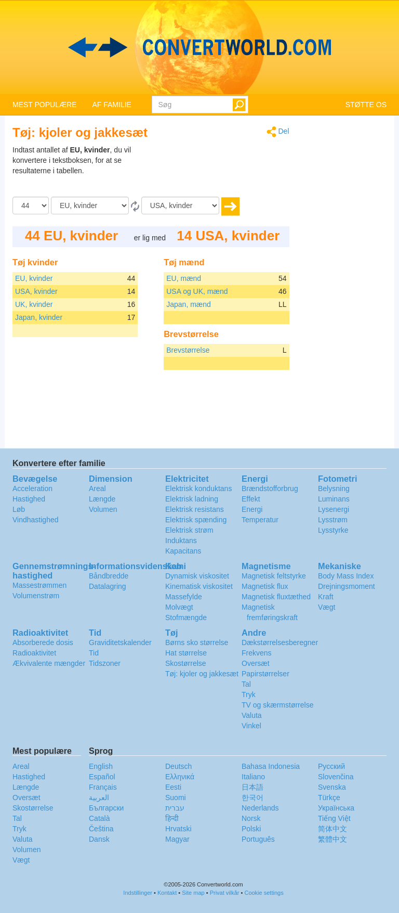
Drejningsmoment (346, 586)
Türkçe (329, 797)
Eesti (173, 787)
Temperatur (260, 520)
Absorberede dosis (42, 642)
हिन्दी (172, 818)
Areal (97, 488)
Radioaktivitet (34, 653)
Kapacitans (183, 551)
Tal (246, 684)
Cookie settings (263, 893)
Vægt (326, 607)
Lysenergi (333, 509)
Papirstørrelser (265, 674)
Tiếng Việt (334, 818)
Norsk (251, 818)
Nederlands (260, 808)
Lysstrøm (333, 520)
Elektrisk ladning (191, 499)
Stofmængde (186, 617)
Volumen (103, 509)
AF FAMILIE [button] (111, 104)
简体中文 (332, 829)
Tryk (249, 694)
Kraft (326, 597)
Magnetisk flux (265, 586)
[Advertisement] (224, 171)
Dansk (99, 839)
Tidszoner (105, 663)
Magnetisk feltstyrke (274, 576)
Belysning (334, 488)
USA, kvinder (36, 291)
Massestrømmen (39, 585)
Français (103, 787)
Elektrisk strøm (189, 530)
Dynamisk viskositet (197, 576)
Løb (18, 509)
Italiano (253, 777)
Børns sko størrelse (196, 642)
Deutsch (178, 766)
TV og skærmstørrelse (277, 705)
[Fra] (90, 205)
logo (199, 47)
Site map (193, 893)
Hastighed (28, 499)
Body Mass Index (346, 576)
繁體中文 (332, 839)
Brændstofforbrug (270, 488)
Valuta (252, 715)
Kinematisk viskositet (199, 586)
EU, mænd (183, 278)
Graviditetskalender (120, 642)
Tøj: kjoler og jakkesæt (201, 674)
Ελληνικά (179, 777)
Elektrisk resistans (194, 509)
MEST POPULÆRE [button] (44, 104)
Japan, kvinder (38, 317)
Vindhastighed (35, 520)
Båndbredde (108, 576)
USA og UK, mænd (197, 291)
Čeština (101, 829)
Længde (102, 499)
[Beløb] (30, 205)
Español (102, 777)
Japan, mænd (188, 304)
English (101, 766)
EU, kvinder (33, 278)
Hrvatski (178, 829)
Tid (94, 653)
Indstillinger (137, 893)
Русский (331, 766)
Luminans (334, 499)
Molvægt (179, 607)
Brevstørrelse (187, 350)
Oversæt (256, 663)
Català (99, 818)
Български (106, 808)
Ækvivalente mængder (48, 663)
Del (278, 131)
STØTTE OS (366, 104)
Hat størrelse (186, 653)
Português (258, 839)
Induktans (181, 540)
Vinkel (251, 726)
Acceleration (32, 488)
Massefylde (183, 597)
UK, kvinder (33, 304)
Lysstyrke (333, 530)
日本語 (252, 787)
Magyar (177, 839)
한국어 (252, 797)
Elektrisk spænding (196, 520)
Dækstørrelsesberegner (280, 642)
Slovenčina (336, 777)
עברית (174, 808)
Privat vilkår (225, 893)
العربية (99, 797)
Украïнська (336, 808)
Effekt (251, 499)
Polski (251, 829)
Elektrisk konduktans (198, 488)
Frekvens (257, 653)
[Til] (180, 205)
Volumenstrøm (35, 595)
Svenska (332, 787)
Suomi (175, 797)
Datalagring (107, 586)
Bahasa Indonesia (271, 766)
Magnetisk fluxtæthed (276, 597)
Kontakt (167, 893)
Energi (252, 509)
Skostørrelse (185, 663)
